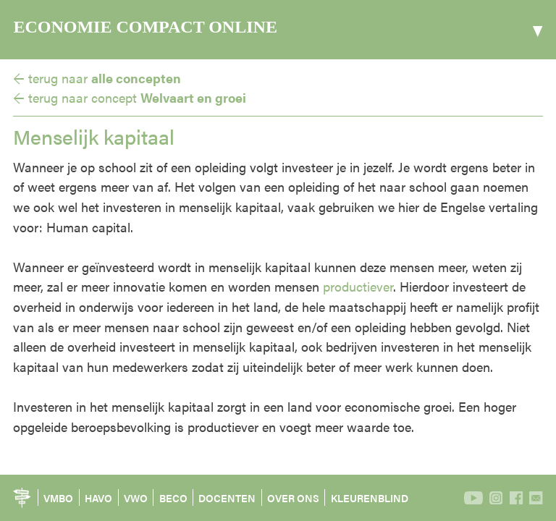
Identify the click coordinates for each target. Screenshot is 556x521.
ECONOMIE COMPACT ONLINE (145, 26)
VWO (136, 498)
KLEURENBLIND (369, 498)
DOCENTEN (227, 498)
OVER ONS (293, 498)
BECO (173, 498)
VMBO (58, 498)
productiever (358, 285)
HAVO (98, 498)
